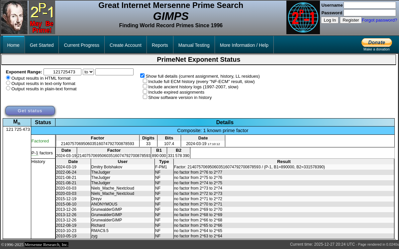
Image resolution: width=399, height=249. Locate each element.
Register (351, 20)
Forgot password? (379, 20)
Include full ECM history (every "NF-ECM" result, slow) (201, 81)
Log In (330, 20)
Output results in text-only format (43, 83)
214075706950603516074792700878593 (97, 143)
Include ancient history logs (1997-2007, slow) (193, 86)
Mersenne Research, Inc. (46, 244)
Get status (30, 110)
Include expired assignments (176, 92)
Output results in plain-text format (43, 88)
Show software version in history (180, 97)
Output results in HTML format (40, 78)
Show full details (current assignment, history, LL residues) (203, 76)
